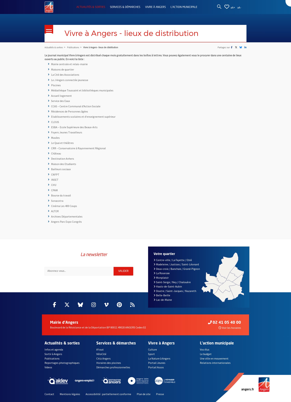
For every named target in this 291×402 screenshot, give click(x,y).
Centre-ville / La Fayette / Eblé (173, 260)
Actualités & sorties (90, 7)
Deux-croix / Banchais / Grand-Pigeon (177, 269)
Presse (160, 394)
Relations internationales (215, 363)
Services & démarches (125, 7)
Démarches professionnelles (113, 367)
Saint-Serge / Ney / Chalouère (172, 282)
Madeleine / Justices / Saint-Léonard (176, 264)
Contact (49, 394)
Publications (52, 358)
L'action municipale (184, 7)
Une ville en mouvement (214, 358)
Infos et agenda (54, 349)
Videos (48, 367)
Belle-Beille (162, 295)
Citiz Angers (103, 358)
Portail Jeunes (156, 363)
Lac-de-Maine (163, 299)
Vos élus (204, 349)
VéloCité (101, 354)
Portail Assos (156, 367)
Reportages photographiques (62, 363)
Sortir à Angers (53, 354)
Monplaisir (161, 277)
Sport (151, 354)
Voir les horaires (230, 327)
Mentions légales (70, 394)
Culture (152, 349)
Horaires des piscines (108, 363)
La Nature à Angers (159, 358)
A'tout (100, 349)
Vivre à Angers (155, 7)
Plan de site (144, 394)
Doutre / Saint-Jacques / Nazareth (175, 291)
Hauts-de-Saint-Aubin (168, 286)
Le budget (206, 354)
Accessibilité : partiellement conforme (108, 394)
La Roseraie (162, 273)
